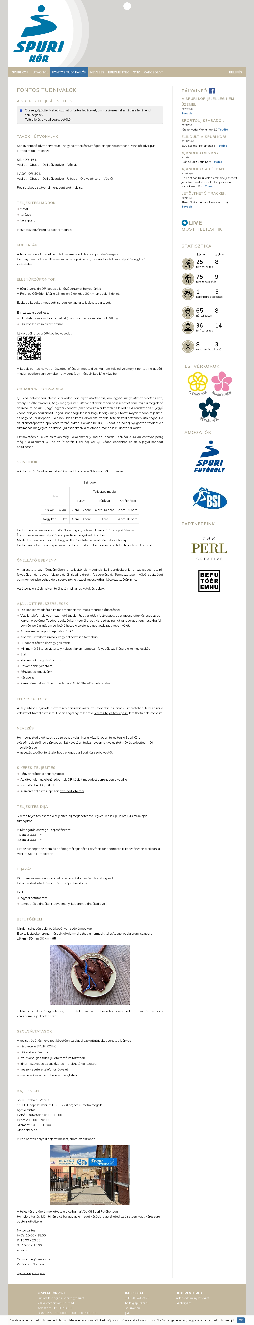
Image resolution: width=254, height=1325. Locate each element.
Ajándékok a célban (203, 169)
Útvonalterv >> (27, 1130)
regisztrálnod (37, 742)
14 (218, 325)
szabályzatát (103, 752)
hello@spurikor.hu (137, 1303)
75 (199, 276)
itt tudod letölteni (72, 791)
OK (241, 1320)
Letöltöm (67, 119)
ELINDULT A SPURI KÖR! (204, 136)
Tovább (187, 113)
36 (199, 325)
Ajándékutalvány (200, 152)
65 (199, 310)
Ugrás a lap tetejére (31, 1273)
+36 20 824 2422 (137, 1298)
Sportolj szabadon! (203, 120)
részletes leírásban (67, 368)
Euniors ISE (124, 816)
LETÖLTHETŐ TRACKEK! (204, 193)
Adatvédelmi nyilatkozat (192, 1298)
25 (199, 261)
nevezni (97, 742)
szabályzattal (54, 774)
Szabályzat (183, 1303)
